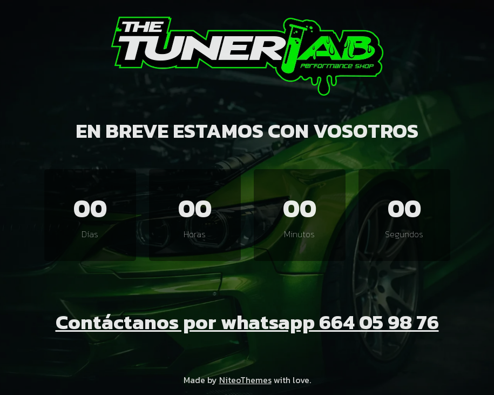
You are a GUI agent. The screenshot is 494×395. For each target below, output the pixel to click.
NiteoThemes (245, 379)
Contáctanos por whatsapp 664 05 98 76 (247, 322)
